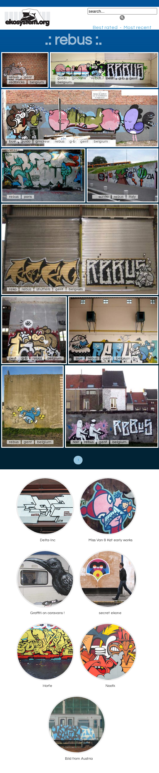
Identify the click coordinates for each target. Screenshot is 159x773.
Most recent (138, 27)
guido (62, 78)
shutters (43, 289)
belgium (37, 82)
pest (110, 78)
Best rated (105, 27)
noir (76, 442)
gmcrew (79, 78)
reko (12, 289)
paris (28, 197)
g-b (121, 78)
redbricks (16, 82)
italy (132, 197)
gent (28, 77)
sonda (104, 197)
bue (12, 141)
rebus (14, 77)
